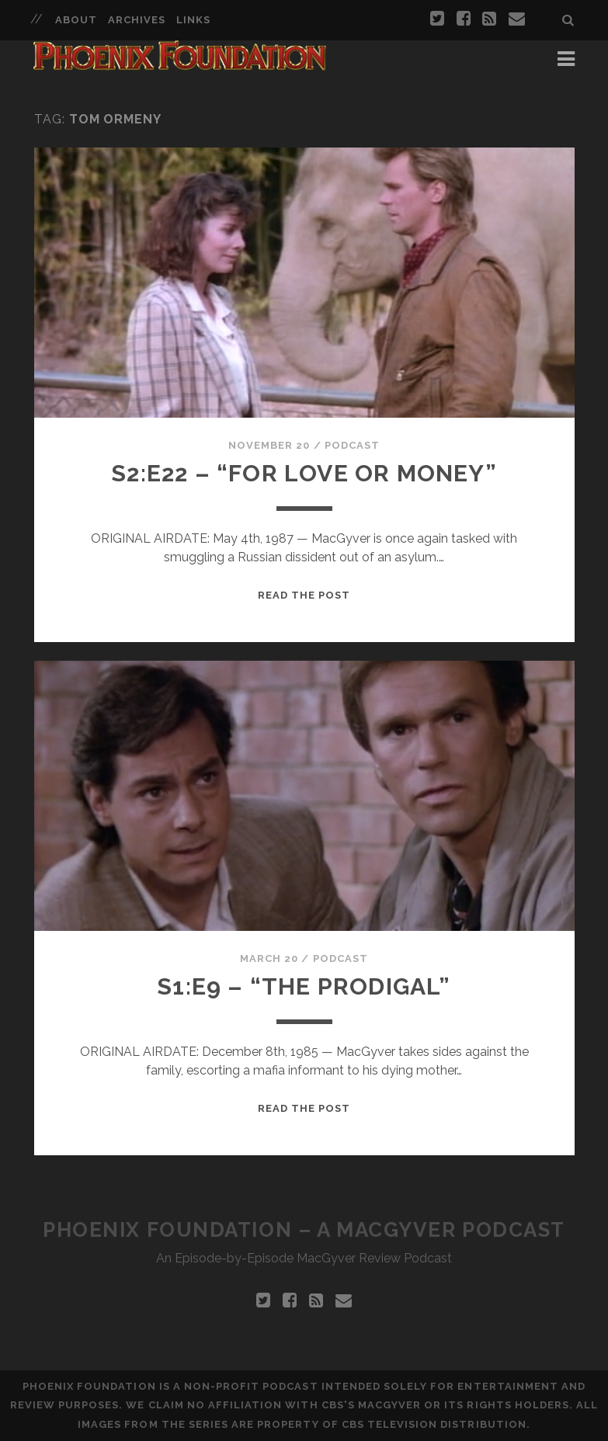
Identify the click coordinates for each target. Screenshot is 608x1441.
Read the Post (304, 595)
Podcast (352, 445)
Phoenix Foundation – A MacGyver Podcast (304, 1229)
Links (193, 20)
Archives (136, 20)
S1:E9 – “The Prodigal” (303, 986)
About (76, 20)
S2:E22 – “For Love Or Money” (304, 473)
